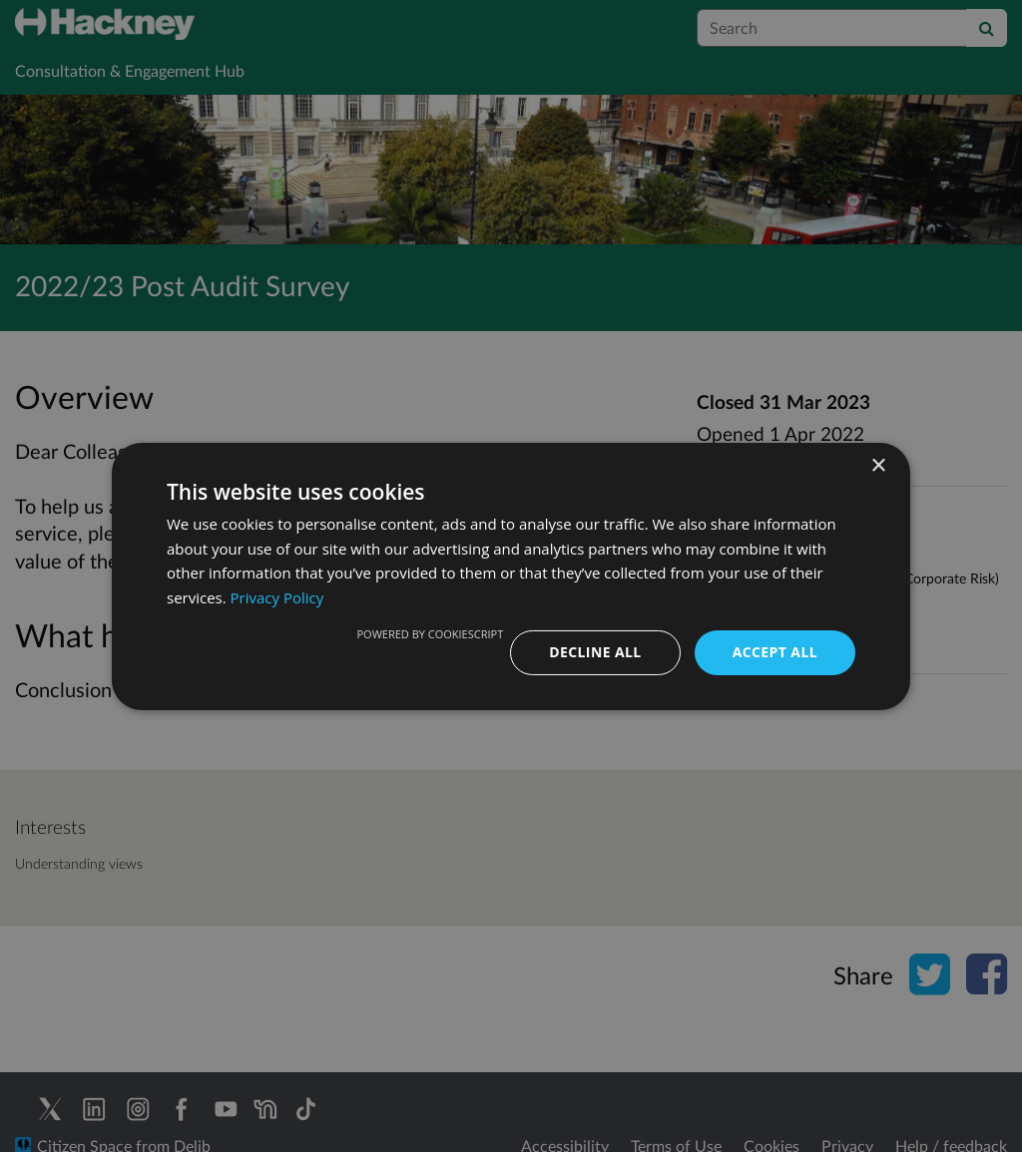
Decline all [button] (595, 651)
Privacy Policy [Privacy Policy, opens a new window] (277, 597)
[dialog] (511, 576)
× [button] (877, 465)
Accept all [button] (775, 651)
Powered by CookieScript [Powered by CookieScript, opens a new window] (429, 633)
